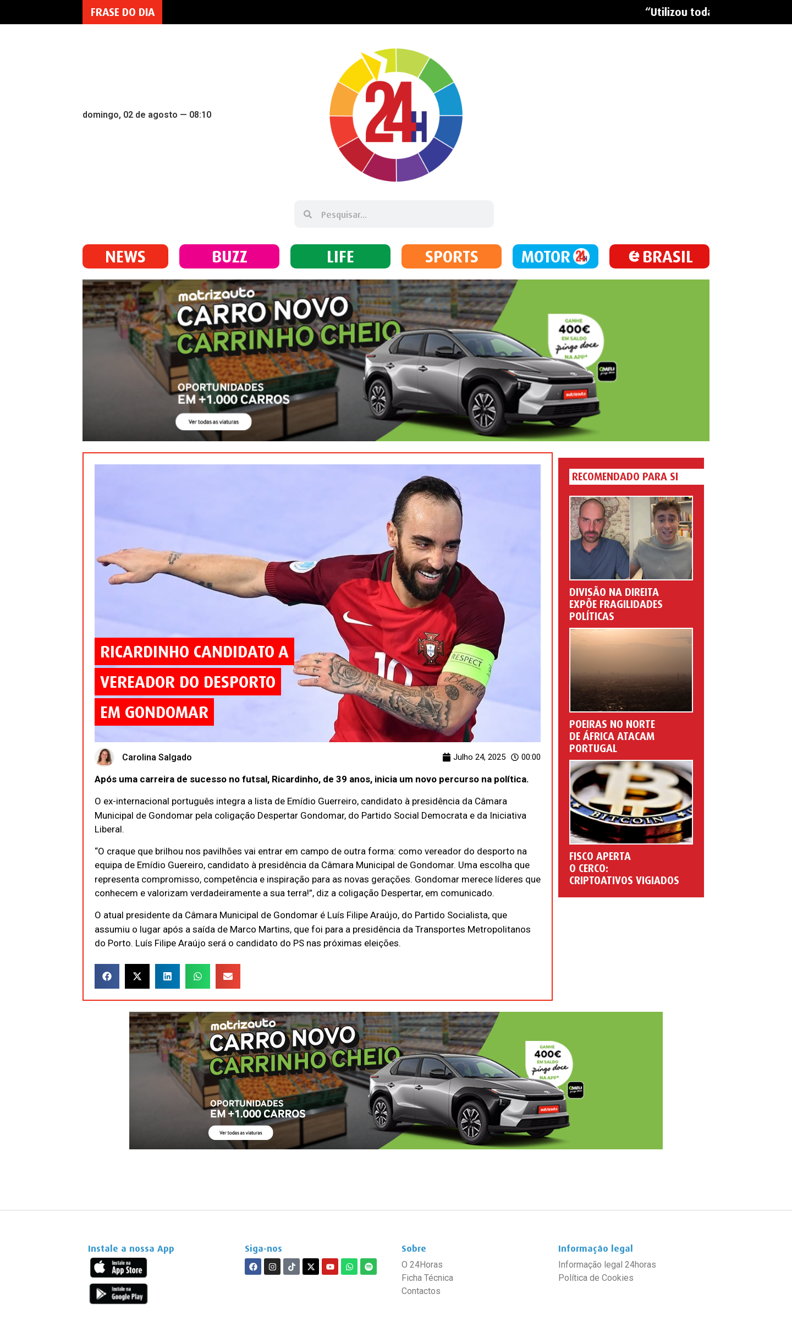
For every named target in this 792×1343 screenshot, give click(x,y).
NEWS (125, 256)
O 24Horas (422, 1264)
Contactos (421, 1291)
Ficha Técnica (427, 1278)
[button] (107, 976)
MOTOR (545, 256)
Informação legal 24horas (607, 1264)
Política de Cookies (596, 1278)
